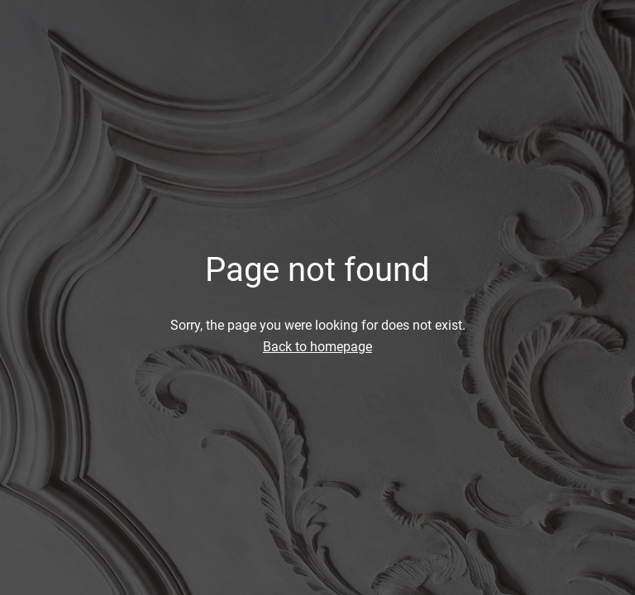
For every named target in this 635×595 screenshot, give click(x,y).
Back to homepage (317, 347)
